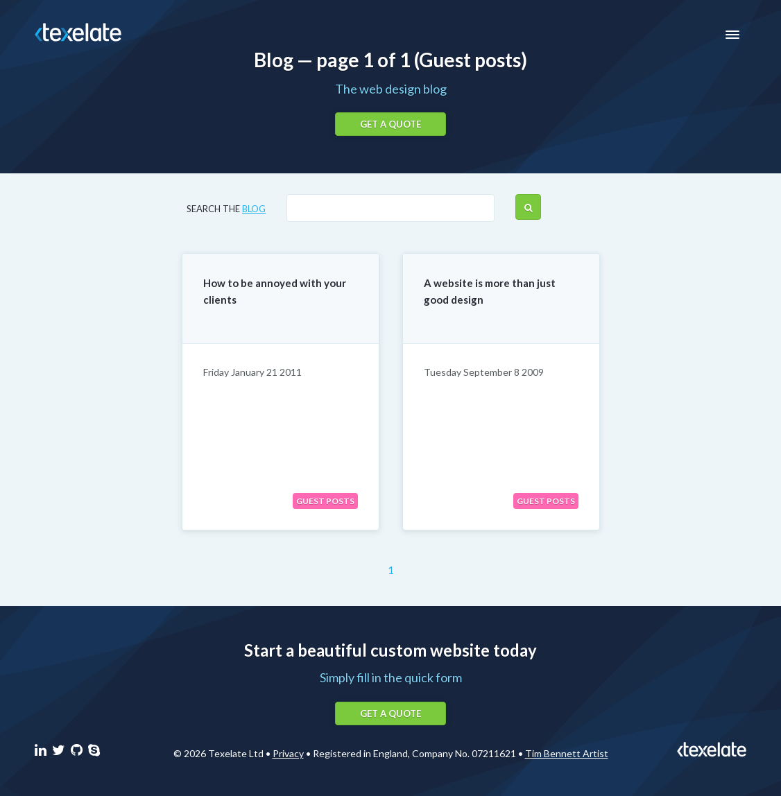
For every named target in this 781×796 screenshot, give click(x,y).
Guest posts (325, 501)
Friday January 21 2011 (252, 372)
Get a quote (390, 124)
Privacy (288, 753)
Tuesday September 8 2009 (484, 372)
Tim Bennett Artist (566, 753)
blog (254, 208)
